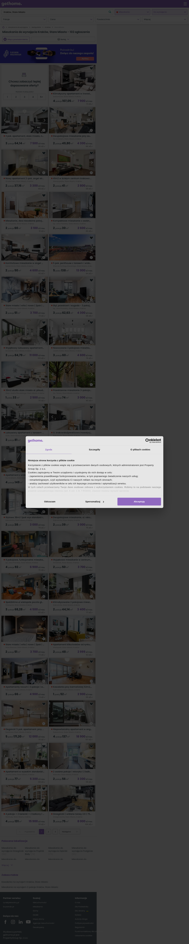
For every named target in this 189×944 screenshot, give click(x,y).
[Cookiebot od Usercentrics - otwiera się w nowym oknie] (147, 440)
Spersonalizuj (94, 501)
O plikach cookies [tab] (140, 449)
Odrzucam (49, 501)
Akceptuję (139, 501)
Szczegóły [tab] (94, 449)
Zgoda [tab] (48, 449)
